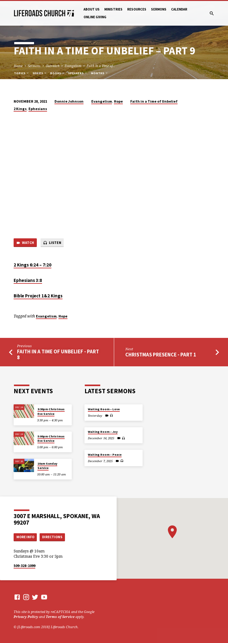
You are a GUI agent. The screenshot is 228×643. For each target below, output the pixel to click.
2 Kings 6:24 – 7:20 (32, 265)
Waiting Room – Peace (105, 455)
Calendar (179, 9)
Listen (52, 242)
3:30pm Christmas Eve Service (51, 411)
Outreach (52, 66)
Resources (136, 9)
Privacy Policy (26, 616)
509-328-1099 (24, 565)
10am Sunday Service (47, 466)
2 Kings (20, 108)
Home (18, 66)
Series (39, 73)
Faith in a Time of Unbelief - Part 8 (58, 354)
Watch (25, 242)
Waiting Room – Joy (103, 432)
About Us (92, 9)
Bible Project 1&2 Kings (38, 296)
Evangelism (73, 66)
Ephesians (37, 108)
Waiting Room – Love (104, 409)
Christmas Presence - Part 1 (160, 354)
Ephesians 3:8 (28, 280)
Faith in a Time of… (101, 66)
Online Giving (95, 17)
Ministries (113, 9)
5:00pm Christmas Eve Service (51, 438)
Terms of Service (60, 616)
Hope (118, 101)
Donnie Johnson (69, 101)
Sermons (158, 9)
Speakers (78, 73)
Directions (52, 537)
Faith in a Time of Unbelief (154, 101)
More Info (25, 537)
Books (57, 73)
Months (99, 73)
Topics (21, 73)
